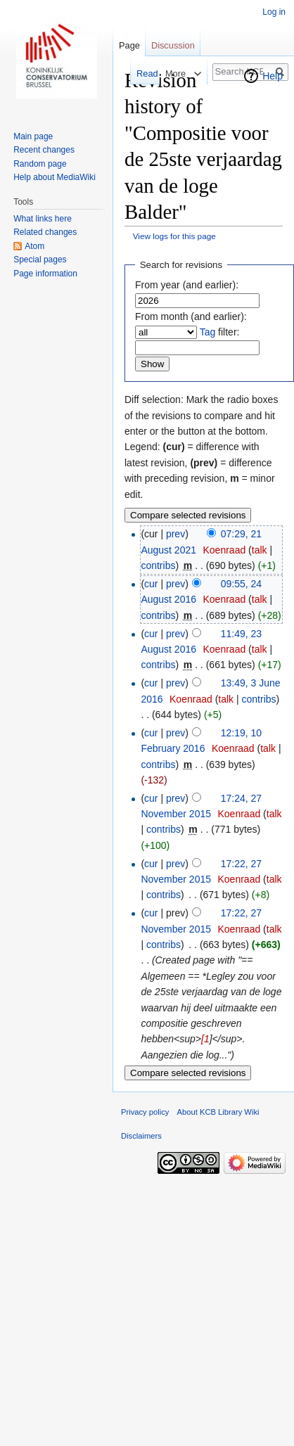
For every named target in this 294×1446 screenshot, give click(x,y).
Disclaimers (141, 1136)
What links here (42, 219)
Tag (208, 332)
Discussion (173, 45)
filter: (220, 332)
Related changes (45, 232)
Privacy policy (145, 1112)
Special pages (39, 259)
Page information (45, 274)
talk (259, 550)
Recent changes (44, 150)
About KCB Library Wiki (218, 1112)
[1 (205, 1038)
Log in (274, 12)
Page (129, 45)
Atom (34, 246)
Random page (39, 164)
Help (272, 76)
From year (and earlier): (186, 284)
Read (142, 73)
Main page (33, 136)
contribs (158, 565)
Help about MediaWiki (54, 177)
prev (175, 533)
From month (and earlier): (191, 316)
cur (151, 583)
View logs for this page (174, 236)
